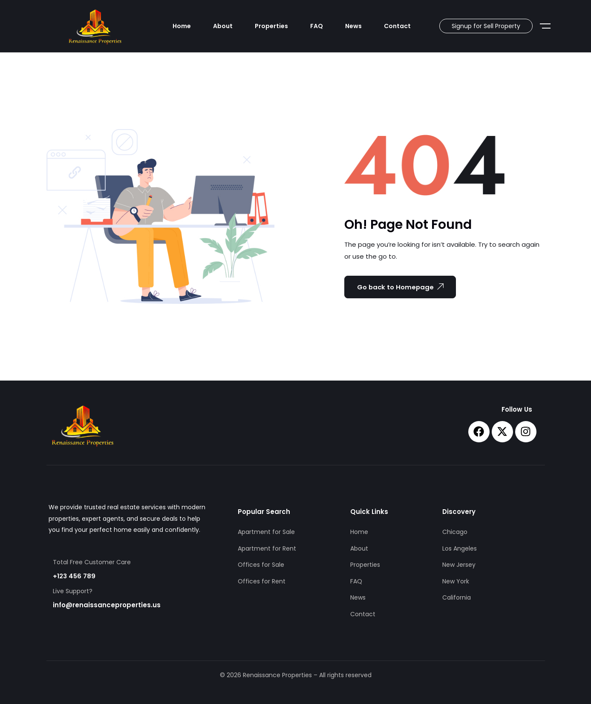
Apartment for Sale (266, 532)
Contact (397, 26)
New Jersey (459, 564)
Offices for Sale (261, 564)
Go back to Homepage (401, 286)
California (456, 597)
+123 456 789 (74, 575)
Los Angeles (459, 548)
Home (182, 26)
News (353, 26)
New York (455, 581)
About (223, 26)
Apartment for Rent (267, 548)
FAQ (316, 26)
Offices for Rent (261, 581)
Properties (271, 26)
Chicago (454, 532)
